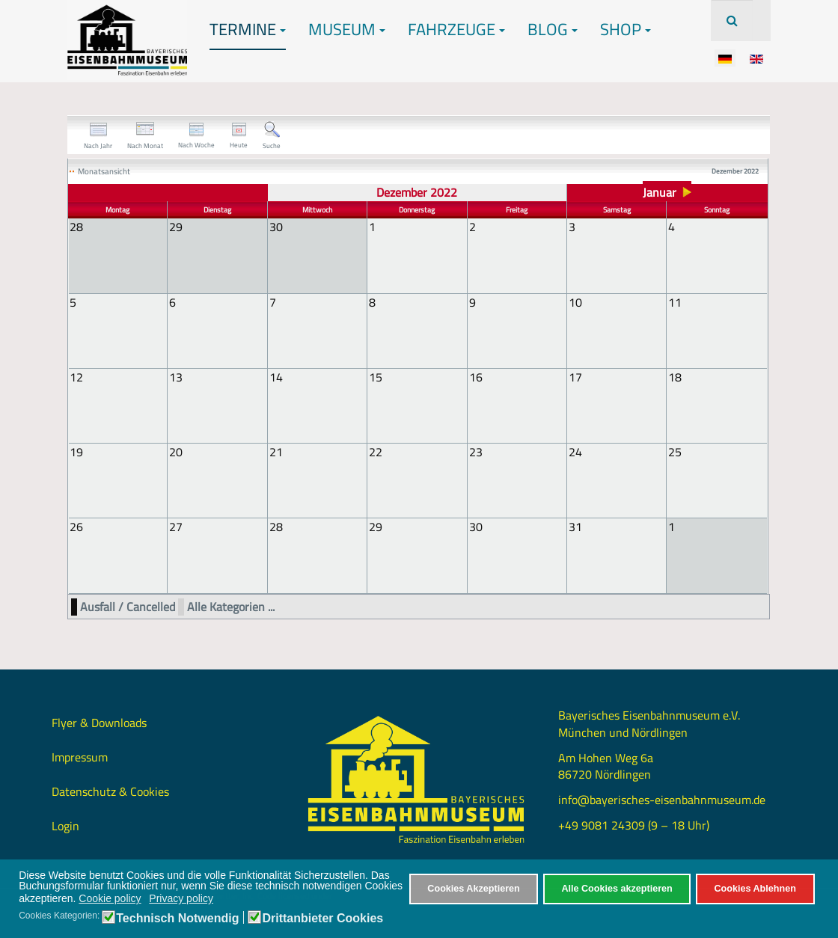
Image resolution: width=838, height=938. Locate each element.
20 (176, 451)
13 (176, 376)
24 (575, 451)
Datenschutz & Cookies (110, 790)
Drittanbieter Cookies (322, 918)
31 (575, 526)
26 (76, 526)
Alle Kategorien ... (231, 605)
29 (375, 526)
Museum (346, 29)
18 (675, 376)
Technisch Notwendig (177, 918)
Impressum (80, 755)
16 (476, 376)
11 (675, 301)
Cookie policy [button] (110, 898)
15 (375, 376)
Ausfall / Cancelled (127, 605)
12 (76, 376)
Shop (625, 29)
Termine (248, 29)
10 (575, 301)
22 (375, 451)
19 (76, 451)
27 (176, 526)
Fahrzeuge (456, 29)
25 (675, 451)
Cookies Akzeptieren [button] (473, 888)
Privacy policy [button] (181, 898)
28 (276, 526)
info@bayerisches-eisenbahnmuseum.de (661, 798)
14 (276, 376)
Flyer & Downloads (99, 721)
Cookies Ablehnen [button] (754, 888)
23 (476, 451)
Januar (659, 192)
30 (476, 526)
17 (575, 376)
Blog (552, 29)
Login (65, 824)
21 (276, 451)
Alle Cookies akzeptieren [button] (616, 888)
